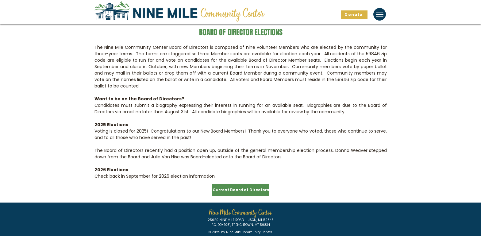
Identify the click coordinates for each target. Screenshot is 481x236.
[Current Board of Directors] (240, 190)
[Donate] (354, 14)
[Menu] (379, 14)
